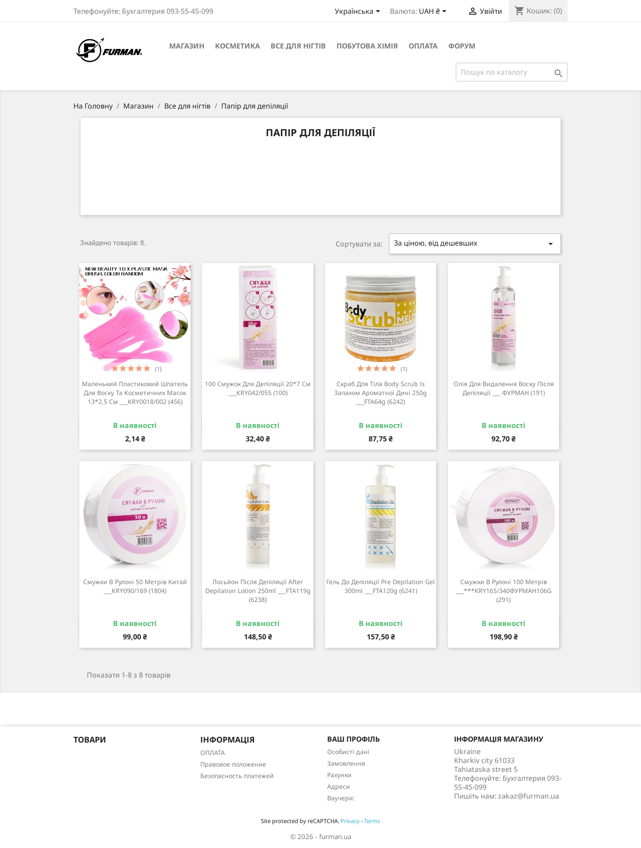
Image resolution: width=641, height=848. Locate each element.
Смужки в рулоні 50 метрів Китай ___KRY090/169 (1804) (135, 586)
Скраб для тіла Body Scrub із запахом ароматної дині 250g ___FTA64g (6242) (380, 393)
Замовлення (346, 763)
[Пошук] (512, 72)
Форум (461, 46)
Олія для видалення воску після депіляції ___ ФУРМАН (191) (504, 388)
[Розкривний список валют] (434, 12)
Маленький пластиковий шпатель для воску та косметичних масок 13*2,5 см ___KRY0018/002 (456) (135, 393)
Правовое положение (233, 764)
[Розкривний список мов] (359, 12)
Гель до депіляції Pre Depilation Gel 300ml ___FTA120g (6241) (380, 586)
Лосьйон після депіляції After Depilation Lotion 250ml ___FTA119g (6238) (258, 590)
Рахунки (339, 775)
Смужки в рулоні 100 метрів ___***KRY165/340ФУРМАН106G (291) (504, 590)
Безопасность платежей (237, 775)
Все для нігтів (298, 46)
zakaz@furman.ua (528, 796)
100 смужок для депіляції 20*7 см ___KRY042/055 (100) (258, 388)
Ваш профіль (353, 739)
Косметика (237, 46)
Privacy (350, 821)
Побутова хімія (367, 46)
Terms (372, 821)
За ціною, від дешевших (475, 243)
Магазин (186, 46)
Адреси (338, 786)
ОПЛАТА (423, 46)
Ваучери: (341, 798)
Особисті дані (348, 751)
